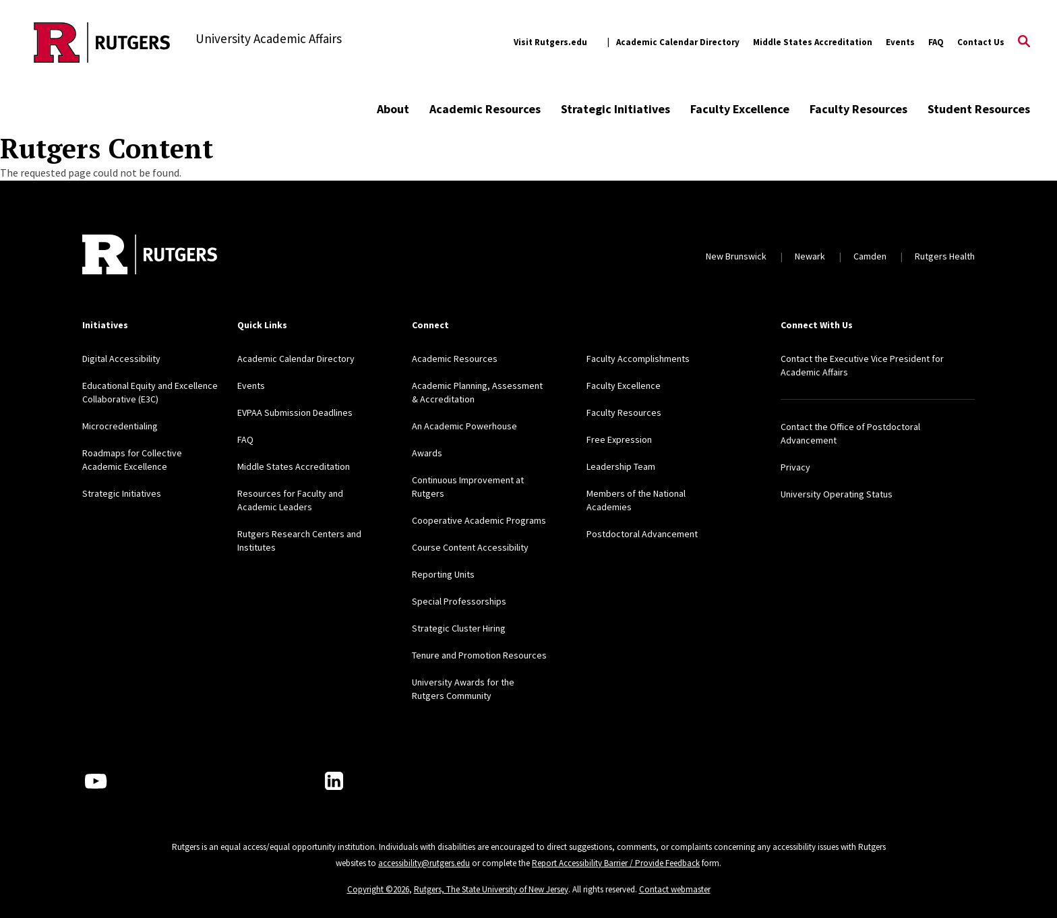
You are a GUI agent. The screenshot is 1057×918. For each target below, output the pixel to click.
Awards (427, 453)
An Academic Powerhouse (464, 426)
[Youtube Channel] (96, 781)
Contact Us (980, 42)
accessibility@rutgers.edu (424, 863)
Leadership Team (620, 466)
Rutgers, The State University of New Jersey (491, 889)
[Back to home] (149, 256)
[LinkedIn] (334, 781)
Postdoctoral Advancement (642, 534)
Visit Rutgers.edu (550, 42)
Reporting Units (443, 574)
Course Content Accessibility (470, 547)
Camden (869, 256)
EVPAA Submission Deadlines (295, 412)
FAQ (936, 42)
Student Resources (979, 109)
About (393, 109)
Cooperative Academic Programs (479, 520)
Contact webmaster (675, 889)
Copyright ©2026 (378, 889)
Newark (810, 256)
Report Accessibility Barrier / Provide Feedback (616, 863)
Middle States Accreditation (812, 42)
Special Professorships (459, 601)
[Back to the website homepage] (102, 42)
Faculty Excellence (739, 109)
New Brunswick (736, 256)
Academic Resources (485, 109)
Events (900, 42)
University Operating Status (837, 494)
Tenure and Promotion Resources (479, 655)
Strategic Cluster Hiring (459, 628)
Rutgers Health (945, 256)
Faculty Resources (858, 109)
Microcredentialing (120, 426)
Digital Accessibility (121, 359)
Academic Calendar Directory (677, 42)
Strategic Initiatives (615, 109)
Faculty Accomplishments (638, 359)
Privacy (795, 467)
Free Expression (619, 439)
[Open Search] (1024, 42)
